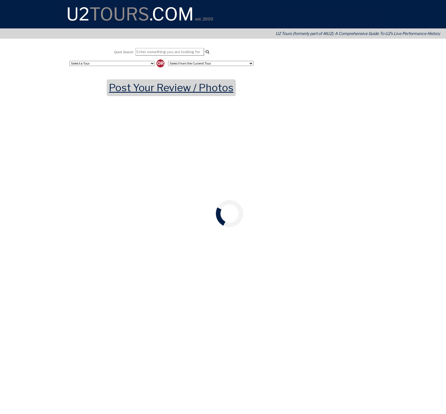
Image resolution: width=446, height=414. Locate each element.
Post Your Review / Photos (171, 88)
